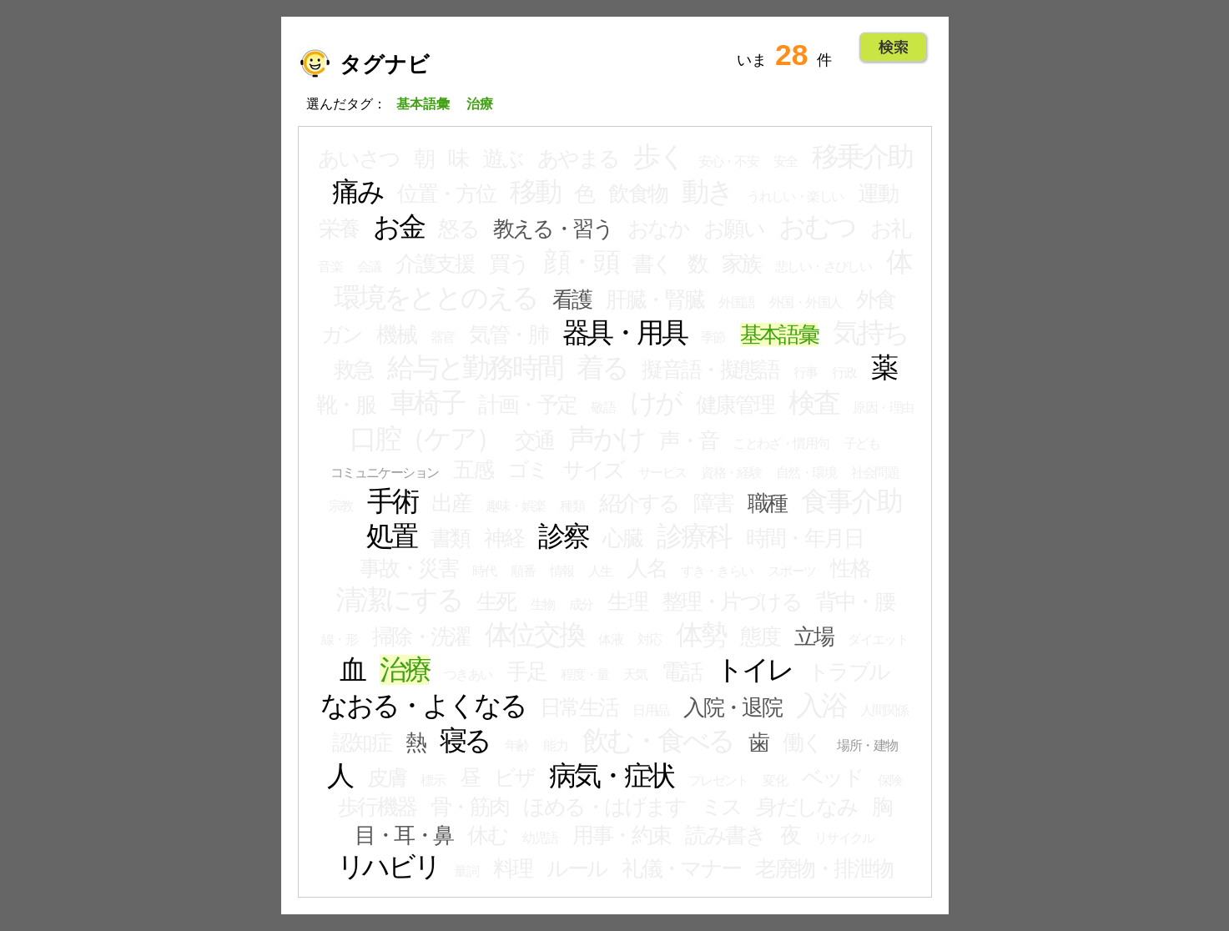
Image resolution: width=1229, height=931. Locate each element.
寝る (465, 741)
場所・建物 (867, 745)
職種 (767, 503)
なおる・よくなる (422, 706)
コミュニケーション (384, 473)
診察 (563, 536)
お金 (398, 227)
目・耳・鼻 (403, 835)
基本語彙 (779, 334)
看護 (572, 299)
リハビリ (388, 867)
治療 (405, 670)
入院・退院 (732, 707)
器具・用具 (624, 333)
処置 (391, 536)
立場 (814, 636)
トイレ (754, 670)
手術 (392, 501)
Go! (893, 47)
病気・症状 (611, 776)
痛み (357, 192)
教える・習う (553, 228)
